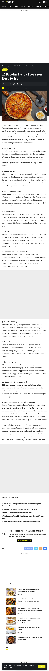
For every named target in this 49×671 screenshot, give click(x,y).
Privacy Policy (27, 665)
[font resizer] (39, 2)
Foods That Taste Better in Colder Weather (17, 513)
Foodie (9, 2)
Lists (5, 69)
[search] (35, 2)
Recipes (20, 594)
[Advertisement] (24, 36)
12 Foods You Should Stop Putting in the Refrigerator (21, 509)
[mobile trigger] (3, 2)
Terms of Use (8, 667)
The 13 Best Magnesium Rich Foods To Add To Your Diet (21, 522)
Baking (19, 623)
